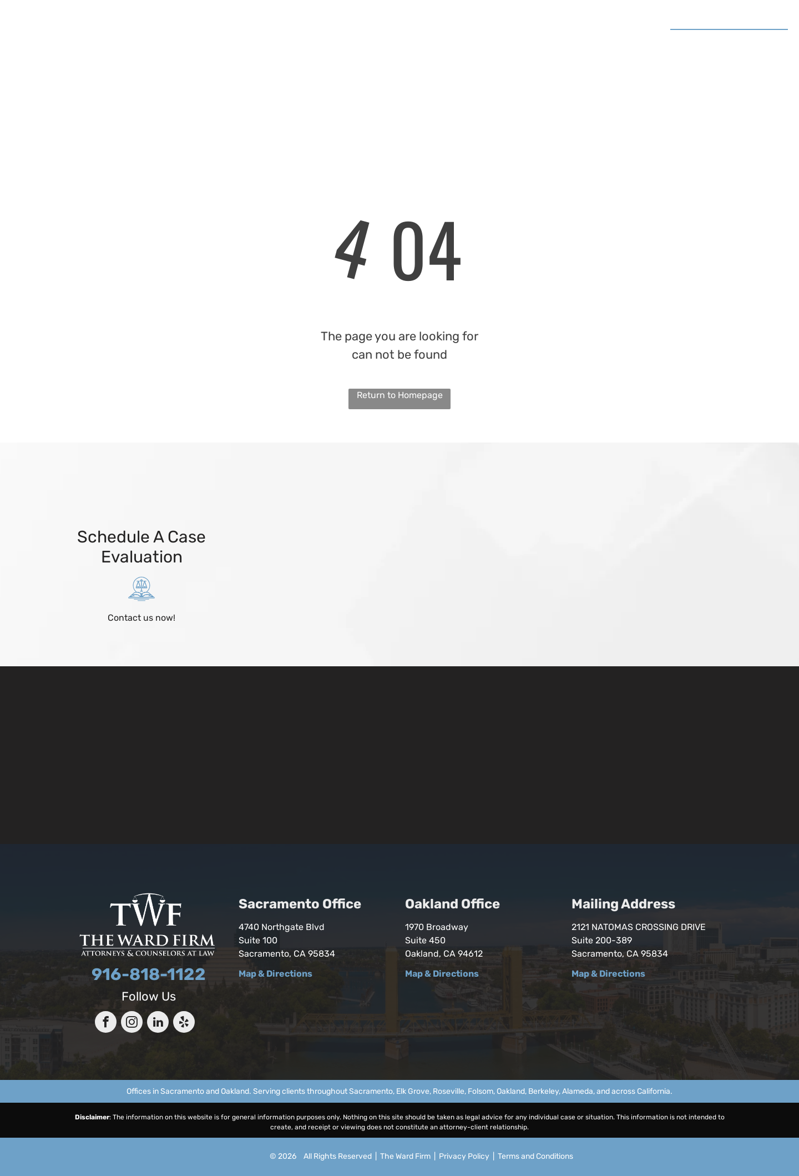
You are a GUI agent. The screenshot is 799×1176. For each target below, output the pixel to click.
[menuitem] (242, 43)
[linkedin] (158, 1023)
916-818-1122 (746, 41)
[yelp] (184, 1023)
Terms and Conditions (535, 1156)
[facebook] (106, 1023)
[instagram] (132, 1023)
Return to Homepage (400, 395)
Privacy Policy (464, 1156)
